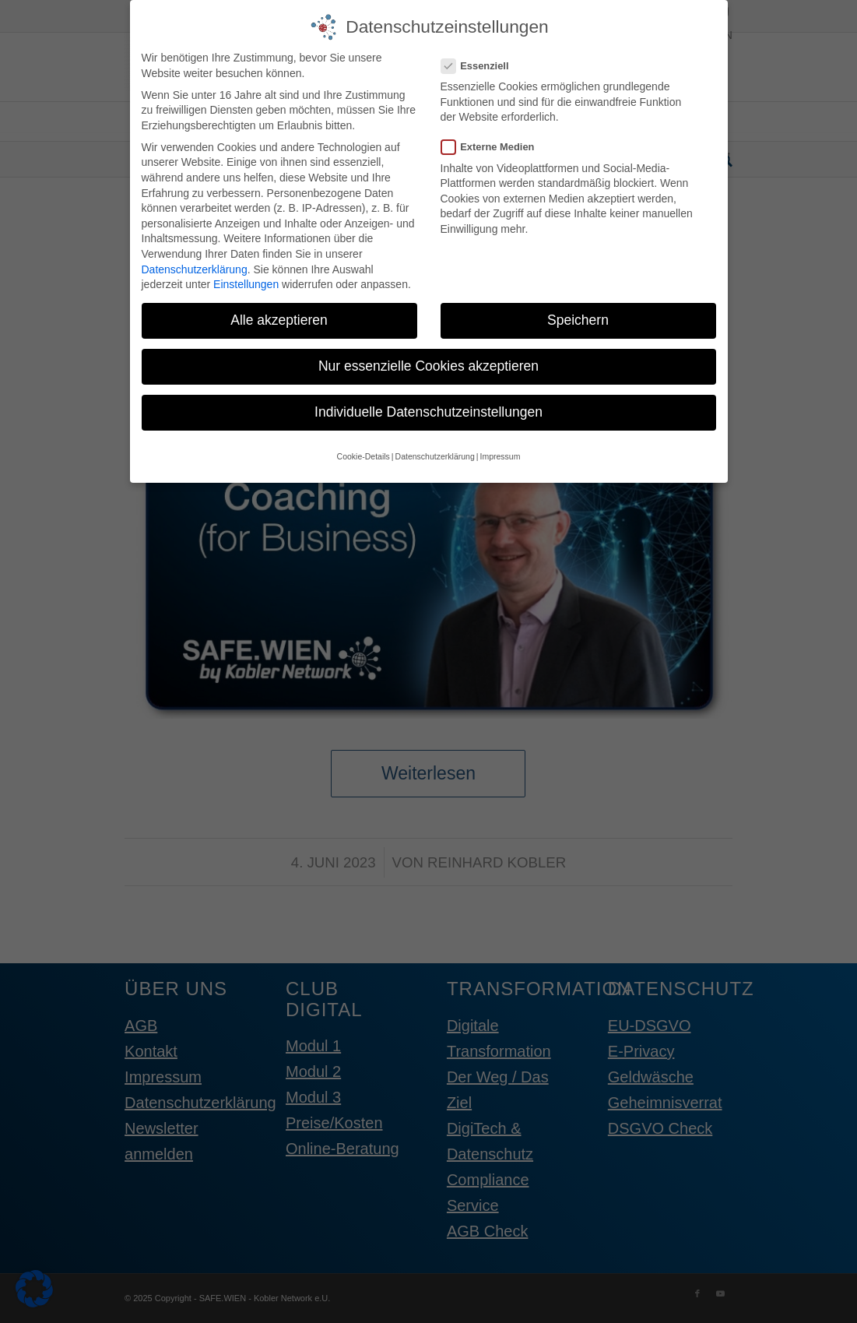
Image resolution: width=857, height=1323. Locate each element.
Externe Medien (494, 144)
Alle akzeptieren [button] (279, 317)
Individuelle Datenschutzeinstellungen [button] (428, 409)
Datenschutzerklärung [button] (435, 453)
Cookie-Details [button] (363, 453)
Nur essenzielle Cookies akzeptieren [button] (428, 363)
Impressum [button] (499, 453)
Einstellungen (246, 282)
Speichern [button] (578, 317)
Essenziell (481, 62)
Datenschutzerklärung (195, 266)
